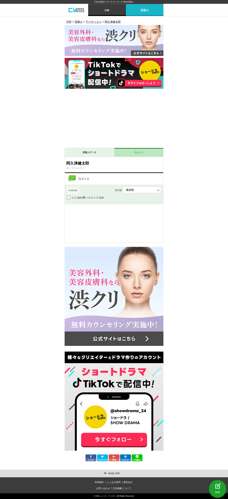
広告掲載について (122, 488)
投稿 (217, 492)
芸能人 (144, 10)
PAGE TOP (114, 473)
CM (107, 10)
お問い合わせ (103, 488)
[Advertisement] (114, 119)
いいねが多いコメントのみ (88, 197)
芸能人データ (89, 152)
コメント (138, 152)
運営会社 (127, 482)
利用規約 (99, 482)
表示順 (138, 189)
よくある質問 (113, 482)
